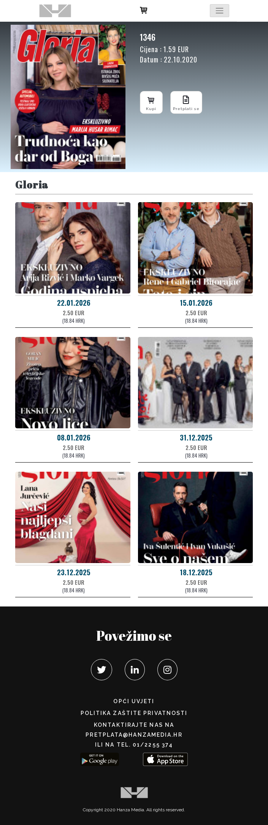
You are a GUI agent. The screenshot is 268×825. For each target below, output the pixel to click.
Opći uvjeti (133, 701)
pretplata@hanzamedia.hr (134, 735)
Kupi (151, 102)
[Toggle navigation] (219, 10)
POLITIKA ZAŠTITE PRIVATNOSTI (134, 713)
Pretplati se (186, 102)
